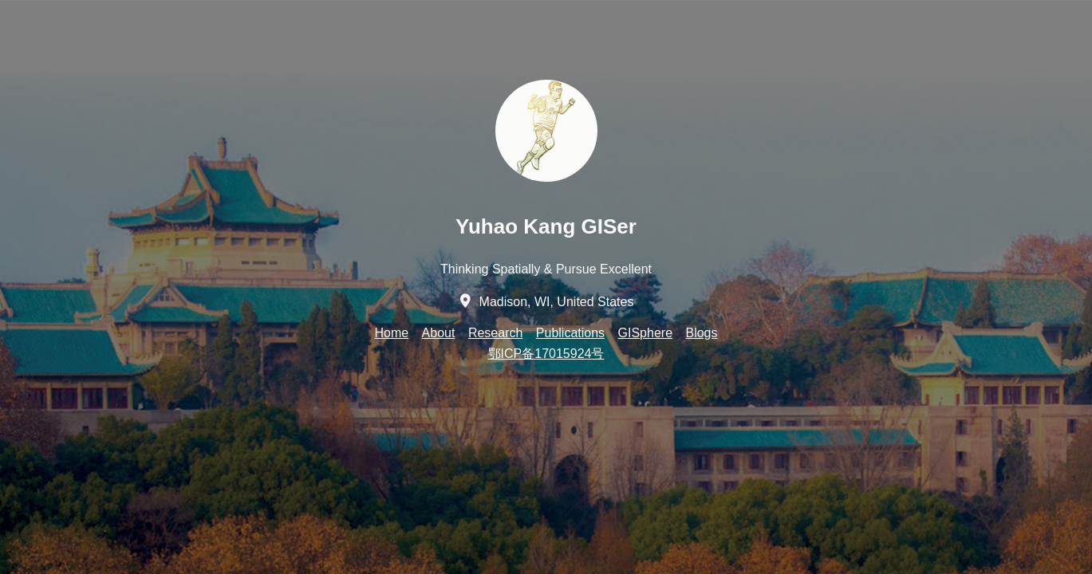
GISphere (645, 333)
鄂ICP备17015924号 (546, 353)
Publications (570, 333)
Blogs (701, 333)
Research (495, 333)
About (438, 333)
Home (391, 333)
